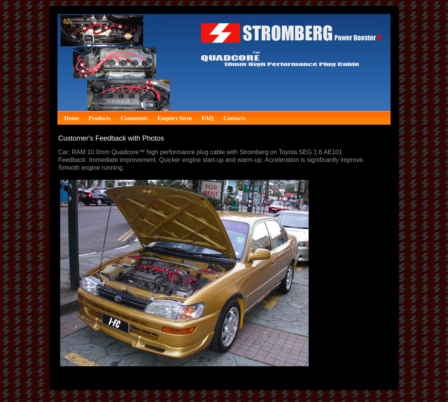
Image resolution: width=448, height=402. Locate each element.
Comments (134, 118)
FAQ (208, 118)
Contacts (235, 118)
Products (100, 118)
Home (72, 118)
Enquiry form (174, 118)
